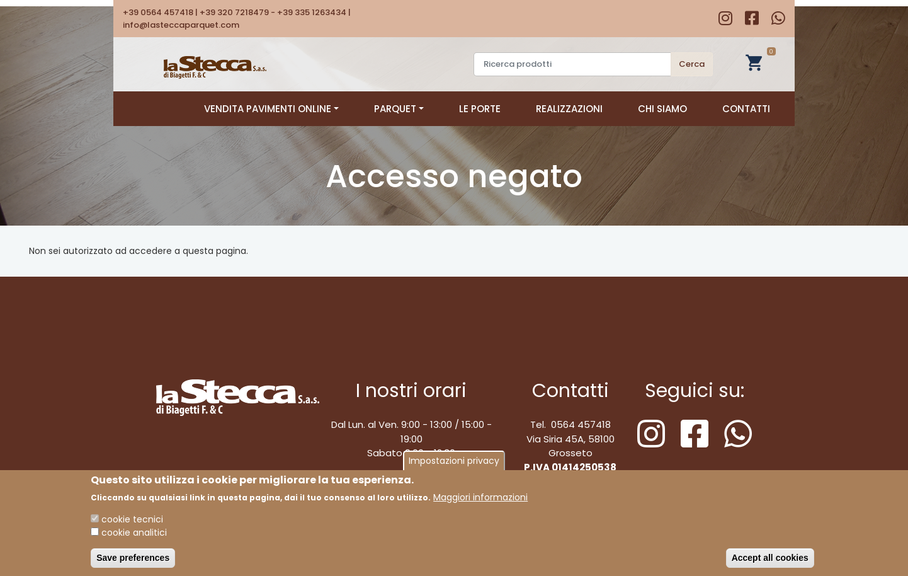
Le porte (480, 108)
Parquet (399, 108)
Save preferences (132, 562)
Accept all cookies (770, 562)
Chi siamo (662, 108)
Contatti (746, 108)
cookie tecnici (132, 523)
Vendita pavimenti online (271, 108)
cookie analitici (134, 537)
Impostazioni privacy (454, 465)
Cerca (692, 64)
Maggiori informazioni (480, 501)
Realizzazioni (569, 108)
